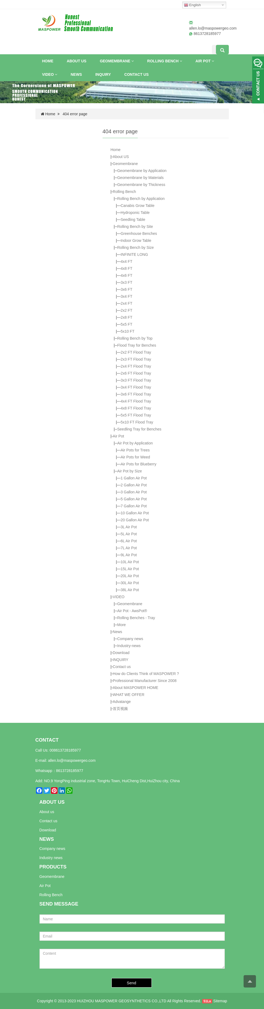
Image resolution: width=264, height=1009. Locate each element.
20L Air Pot (130, 576)
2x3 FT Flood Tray (136, 359)
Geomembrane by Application (142, 170)
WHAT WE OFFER (128, 694)
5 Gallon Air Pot (134, 499)
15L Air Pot (130, 569)
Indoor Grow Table (136, 240)
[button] (132, 61)
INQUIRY (103, 74)
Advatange (122, 701)
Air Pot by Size (129, 471)
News (76, 74)
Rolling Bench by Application (141, 198)
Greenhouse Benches (139, 233)
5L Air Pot (129, 534)
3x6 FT (126, 289)
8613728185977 (69, 771)
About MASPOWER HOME (135, 687)
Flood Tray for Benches (136, 345)
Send (131, 983)
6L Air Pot (129, 541)
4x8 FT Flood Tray (136, 408)
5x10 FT (127, 331)
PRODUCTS (53, 867)
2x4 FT (126, 303)
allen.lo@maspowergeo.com (213, 28)
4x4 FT (126, 261)
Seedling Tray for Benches (139, 429)
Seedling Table (133, 219)
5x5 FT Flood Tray (136, 415)
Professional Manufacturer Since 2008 (144, 680)
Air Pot (205, 61)
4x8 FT (126, 268)
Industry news (51, 858)
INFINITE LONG (134, 254)
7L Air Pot (129, 548)
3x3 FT (126, 282)
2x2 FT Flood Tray (136, 352)
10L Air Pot (130, 562)
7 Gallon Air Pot (134, 506)
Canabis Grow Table (137, 205)
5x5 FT (126, 324)
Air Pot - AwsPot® (132, 611)
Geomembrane (117, 61)
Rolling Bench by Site (135, 226)
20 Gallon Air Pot (135, 520)
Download (121, 653)
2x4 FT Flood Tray (136, 366)
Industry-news (128, 646)
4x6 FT (126, 275)
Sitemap (220, 1001)
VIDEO (49, 74)
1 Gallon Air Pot (134, 478)
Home (47, 61)
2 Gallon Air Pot (134, 485)
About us (46, 812)
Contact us (136, 74)
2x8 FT (126, 317)
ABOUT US (52, 802)
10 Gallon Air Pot (135, 513)
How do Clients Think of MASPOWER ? (146, 674)
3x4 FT (126, 296)
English (192, 5)
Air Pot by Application (135, 443)
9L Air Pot (129, 555)
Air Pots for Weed (135, 457)
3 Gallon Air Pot (134, 492)
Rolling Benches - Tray (136, 618)
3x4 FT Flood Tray (136, 387)
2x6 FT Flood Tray (136, 373)
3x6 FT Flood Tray (136, 394)
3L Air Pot (129, 527)
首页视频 (120, 708)
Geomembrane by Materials (140, 177)
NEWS (46, 839)
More (121, 625)
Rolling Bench (164, 61)
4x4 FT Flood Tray (136, 401)
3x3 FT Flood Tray (136, 380)
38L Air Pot (130, 590)
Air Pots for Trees (135, 450)
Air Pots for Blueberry (138, 464)
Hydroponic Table (135, 212)
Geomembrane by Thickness (141, 184)
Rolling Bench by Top (134, 338)
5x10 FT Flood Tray (137, 422)
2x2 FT (126, 310)
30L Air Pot (130, 583)
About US (76, 61)
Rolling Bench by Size (135, 247)
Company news (130, 639)
